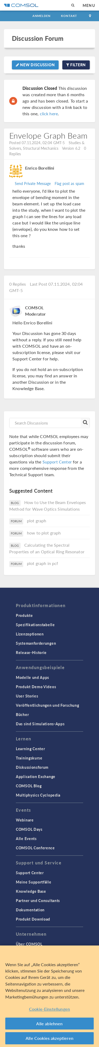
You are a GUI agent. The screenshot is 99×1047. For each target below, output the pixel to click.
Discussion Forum (37, 38)
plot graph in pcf (42, 563)
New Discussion (35, 64)
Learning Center (30, 748)
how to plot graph (44, 533)
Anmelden (41, 16)
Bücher (22, 714)
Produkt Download (33, 919)
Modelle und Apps (32, 677)
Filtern (76, 64)
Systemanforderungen (36, 643)
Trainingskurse (29, 758)
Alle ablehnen (49, 1024)
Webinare (25, 820)
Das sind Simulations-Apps (40, 723)
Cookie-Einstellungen (49, 1009)
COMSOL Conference (35, 847)
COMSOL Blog (29, 785)
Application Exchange (35, 776)
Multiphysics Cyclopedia (38, 795)
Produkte (24, 615)
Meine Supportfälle (33, 882)
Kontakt (69, 16)
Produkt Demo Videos (36, 686)
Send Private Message (33, 183)
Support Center (57, 462)
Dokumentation (30, 909)
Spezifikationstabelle (35, 624)
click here (49, 114)
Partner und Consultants (38, 900)
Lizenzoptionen (30, 634)
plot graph (36, 521)
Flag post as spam (69, 183)
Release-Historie (31, 652)
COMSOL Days (29, 829)
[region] (49, 996)
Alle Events (26, 838)
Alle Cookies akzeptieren (49, 1038)
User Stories (27, 696)
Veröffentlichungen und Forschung (47, 705)
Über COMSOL (29, 944)
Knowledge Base (31, 891)
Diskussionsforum (32, 767)
